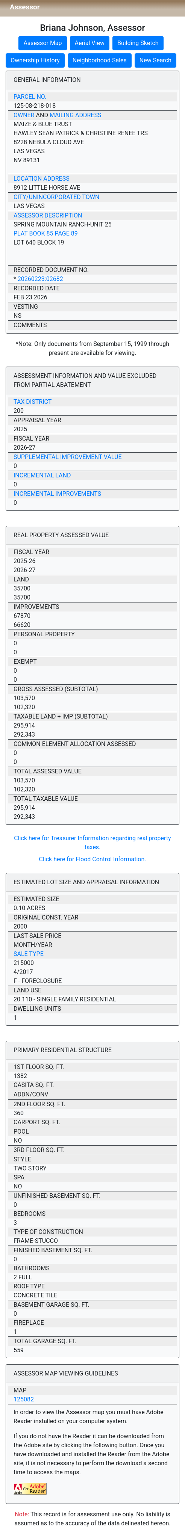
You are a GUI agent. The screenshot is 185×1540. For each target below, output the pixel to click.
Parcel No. (30, 96)
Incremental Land (42, 475)
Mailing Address (76, 115)
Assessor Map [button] (42, 43)
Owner (24, 115)
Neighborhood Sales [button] (100, 60)
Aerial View (90, 43)
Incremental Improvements (57, 493)
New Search (155, 60)
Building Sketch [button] (138, 43)
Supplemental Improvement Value (68, 456)
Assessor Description (48, 215)
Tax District (33, 401)
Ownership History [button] (35, 60)
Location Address (42, 178)
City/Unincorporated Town (56, 197)
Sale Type (29, 953)
